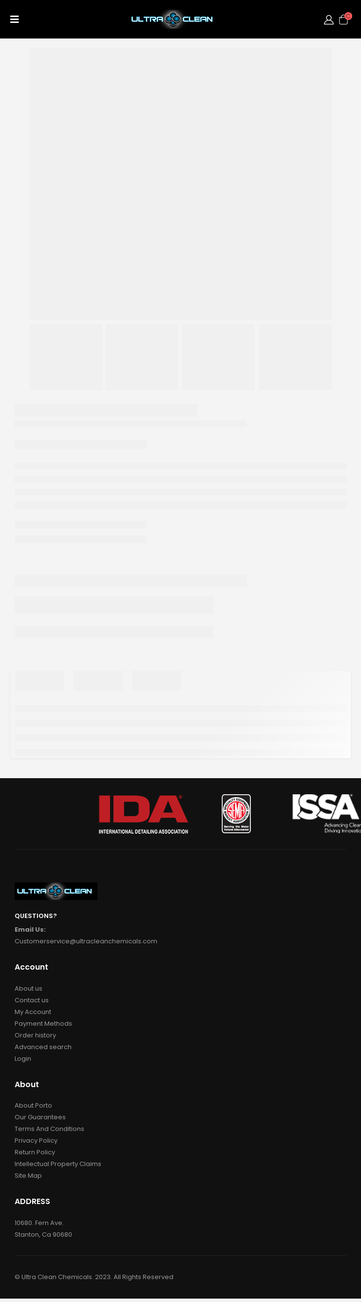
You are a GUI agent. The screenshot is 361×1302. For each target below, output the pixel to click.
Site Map (28, 1175)
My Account (33, 1011)
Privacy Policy (36, 1140)
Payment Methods (43, 1023)
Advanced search (43, 1047)
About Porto (33, 1105)
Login (23, 1058)
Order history (35, 1035)
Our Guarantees (40, 1117)
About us (28, 988)
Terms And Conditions (49, 1128)
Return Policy (35, 1152)
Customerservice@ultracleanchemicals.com (86, 941)
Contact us (32, 1000)
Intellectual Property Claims (58, 1163)
